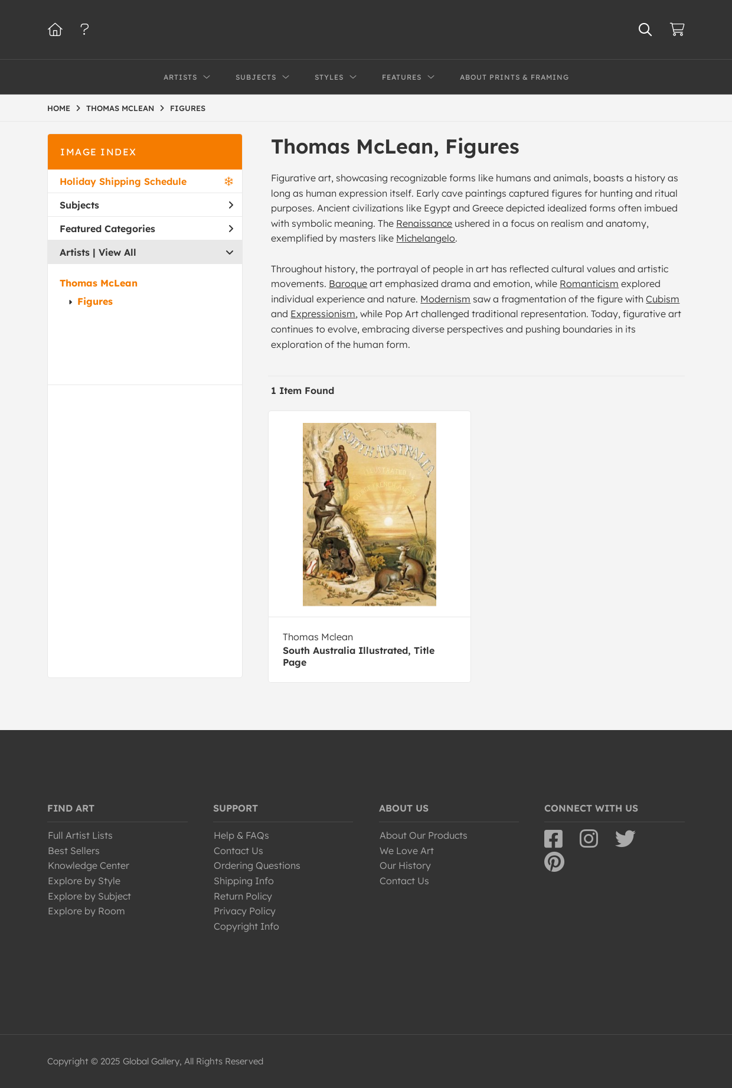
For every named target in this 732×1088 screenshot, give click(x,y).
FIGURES (187, 108)
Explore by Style (84, 881)
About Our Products (424, 835)
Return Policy (243, 896)
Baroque (348, 283)
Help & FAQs (241, 835)
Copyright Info (246, 926)
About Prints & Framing (514, 77)
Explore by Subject (89, 896)
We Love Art (407, 850)
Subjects (146, 205)
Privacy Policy (245, 911)
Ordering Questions (257, 865)
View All (117, 252)
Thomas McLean (99, 283)
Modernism (445, 299)
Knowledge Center (88, 865)
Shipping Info (244, 881)
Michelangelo (425, 238)
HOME (58, 108)
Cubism (662, 299)
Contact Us (238, 850)
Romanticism (589, 283)
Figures (95, 301)
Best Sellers (74, 850)
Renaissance (424, 223)
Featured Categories (146, 228)
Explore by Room (86, 911)
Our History (405, 865)
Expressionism (322, 314)
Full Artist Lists (80, 835)
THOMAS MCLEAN (120, 108)
